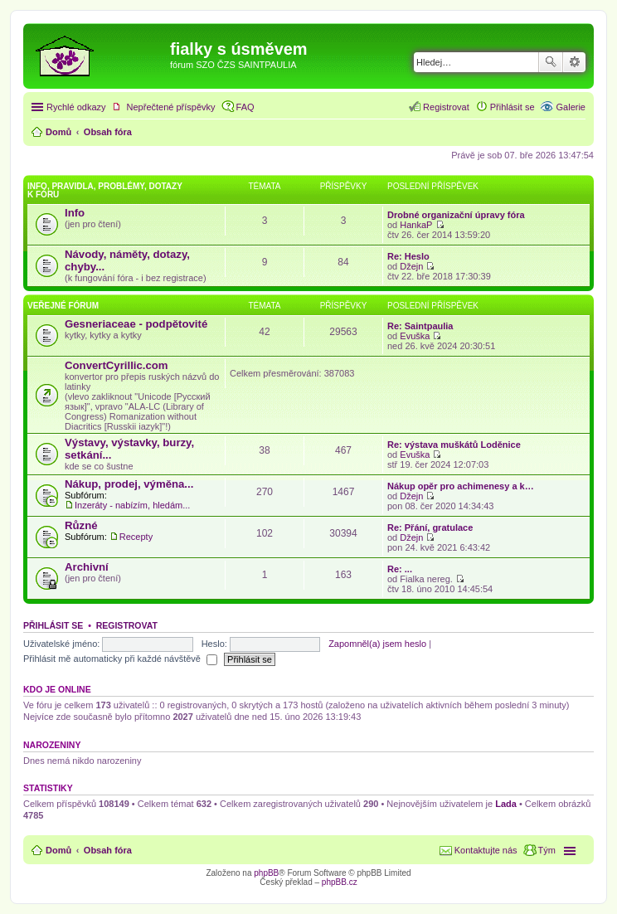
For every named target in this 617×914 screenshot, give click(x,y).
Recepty (136, 537)
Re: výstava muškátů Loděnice (454, 445)
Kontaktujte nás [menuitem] (485, 850)
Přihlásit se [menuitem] (512, 107)
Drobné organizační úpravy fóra (456, 215)
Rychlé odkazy (76, 107)
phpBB (266, 873)
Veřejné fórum (63, 305)
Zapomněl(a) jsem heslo (377, 644)
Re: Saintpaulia (420, 326)
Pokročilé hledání (574, 62)
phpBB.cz (339, 882)
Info (75, 213)
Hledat (550, 62)
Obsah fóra (108, 850)
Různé (81, 525)
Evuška (415, 336)
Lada (506, 804)
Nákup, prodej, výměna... (129, 484)
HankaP (416, 225)
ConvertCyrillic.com (116, 365)
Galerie (570, 107)
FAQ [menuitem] (245, 107)
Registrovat (127, 625)
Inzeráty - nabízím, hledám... (132, 505)
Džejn (411, 266)
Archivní (87, 567)
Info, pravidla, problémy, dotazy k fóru (104, 190)
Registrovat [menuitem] (446, 107)
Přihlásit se (53, 625)
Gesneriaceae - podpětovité (136, 324)
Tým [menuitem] (547, 850)
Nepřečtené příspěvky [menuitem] (171, 107)
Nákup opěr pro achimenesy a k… (460, 486)
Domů (58, 850)
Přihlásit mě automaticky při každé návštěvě (120, 659)
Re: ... (399, 569)
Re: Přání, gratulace (430, 527)
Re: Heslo (408, 256)
